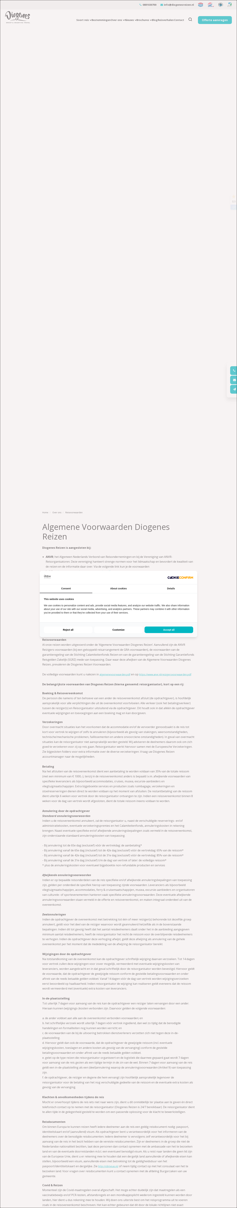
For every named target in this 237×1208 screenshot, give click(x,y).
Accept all (168, 629)
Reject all (68, 629)
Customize (119, 629)
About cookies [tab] (118, 588)
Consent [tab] (66, 588)
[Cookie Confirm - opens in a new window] (180, 577)
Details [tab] (171, 588)
